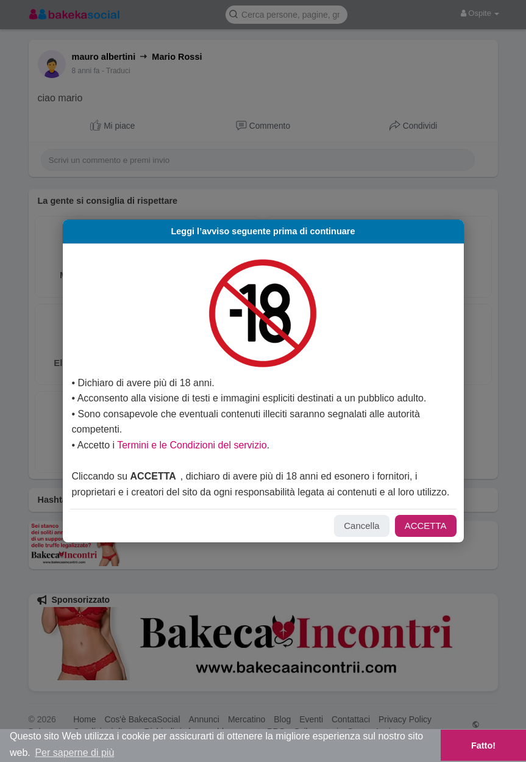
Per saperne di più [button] (74, 752)
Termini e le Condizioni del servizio (209, 445)
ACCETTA (408, 541)
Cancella (343, 541)
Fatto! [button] (483, 745)
